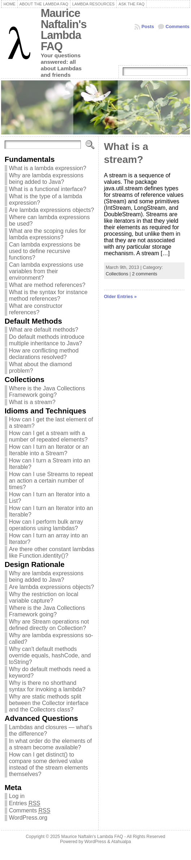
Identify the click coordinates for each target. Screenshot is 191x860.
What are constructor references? (36, 309)
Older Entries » (120, 296)
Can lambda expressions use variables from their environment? (46, 271)
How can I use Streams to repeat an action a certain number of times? (51, 480)
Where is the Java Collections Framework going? (47, 391)
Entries (24, 803)
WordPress (95, 841)
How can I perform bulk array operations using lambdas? (46, 525)
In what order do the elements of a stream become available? (50, 744)
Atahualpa (121, 841)
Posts (148, 26)
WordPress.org (28, 818)
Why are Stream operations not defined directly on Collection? (49, 625)
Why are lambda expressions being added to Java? (46, 178)
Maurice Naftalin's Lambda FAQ (64, 30)
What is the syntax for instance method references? (48, 295)
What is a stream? (32, 402)
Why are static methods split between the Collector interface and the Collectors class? (49, 703)
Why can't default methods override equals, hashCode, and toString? (50, 655)
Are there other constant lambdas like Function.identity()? (52, 552)
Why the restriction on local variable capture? (43, 597)
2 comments (144, 273)
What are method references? (47, 285)
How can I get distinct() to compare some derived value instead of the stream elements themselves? (48, 764)
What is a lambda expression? (47, 168)
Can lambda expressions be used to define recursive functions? (45, 251)
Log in (17, 796)
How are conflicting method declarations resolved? (44, 353)
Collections (117, 273)
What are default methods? (43, 330)
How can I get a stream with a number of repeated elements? (48, 436)
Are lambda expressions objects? (51, 210)
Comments (178, 26)
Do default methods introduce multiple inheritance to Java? (46, 340)
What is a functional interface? (47, 189)
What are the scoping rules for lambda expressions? (47, 234)
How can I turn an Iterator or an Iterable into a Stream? (49, 450)
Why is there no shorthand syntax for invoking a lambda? (47, 686)
